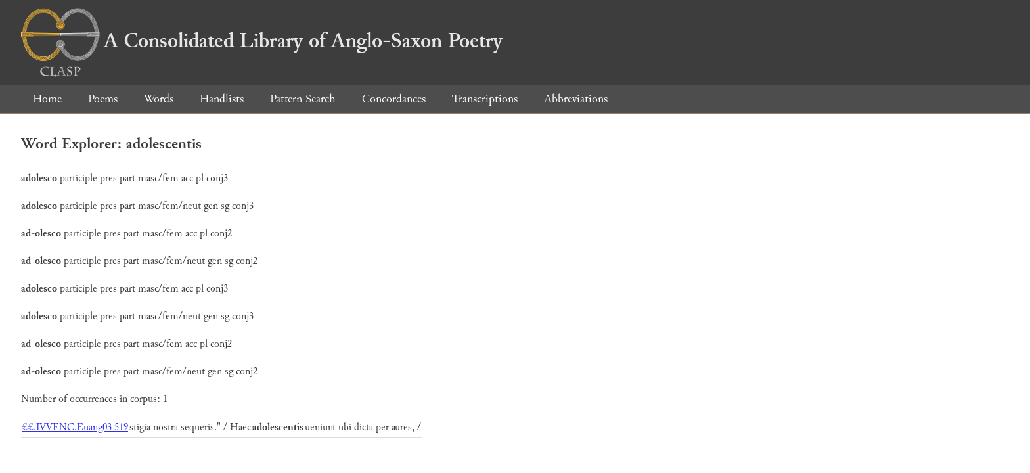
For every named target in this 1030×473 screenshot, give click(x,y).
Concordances (394, 99)
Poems (103, 99)
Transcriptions (485, 99)
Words (158, 99)
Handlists (222, 99)
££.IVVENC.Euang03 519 (75, 427)
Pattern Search (303, 99)
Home (47, 99)
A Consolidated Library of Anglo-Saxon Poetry (262, 41)
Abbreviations (576, 99)
